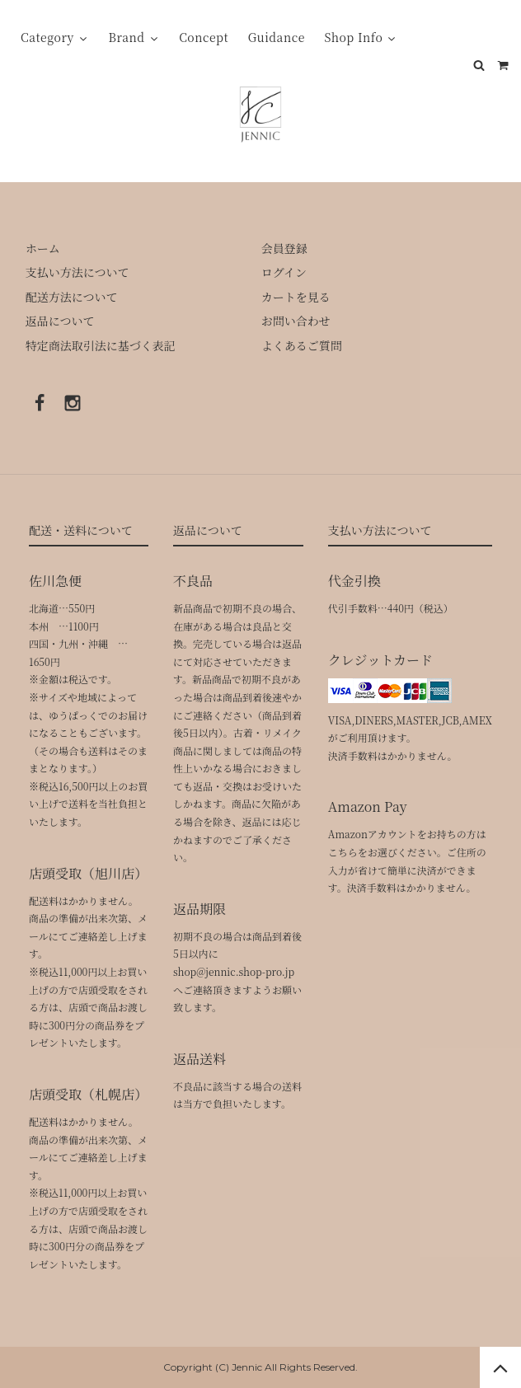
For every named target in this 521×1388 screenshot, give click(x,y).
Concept (203, 37)
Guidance (276, 37)
